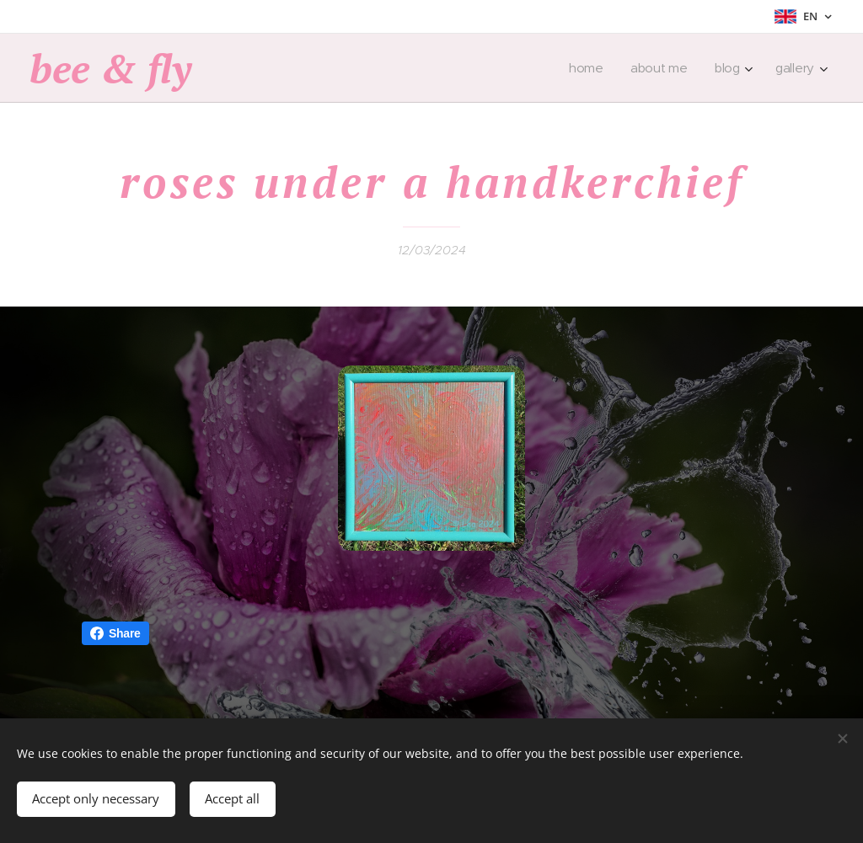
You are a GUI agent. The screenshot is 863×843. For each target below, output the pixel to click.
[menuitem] (588, 68)
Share (115, 633)
